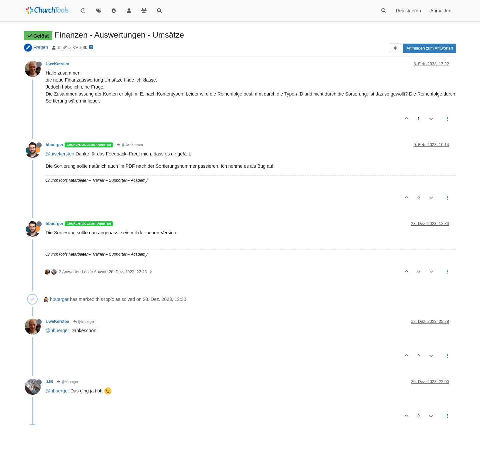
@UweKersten (130, 145)
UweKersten (57, 64)
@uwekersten (60, 153)
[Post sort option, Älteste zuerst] (395, 48)
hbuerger (54, 144)
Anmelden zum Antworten (429, 48)
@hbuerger (83, 322)
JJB (49, 381)
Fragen (40, 47)
